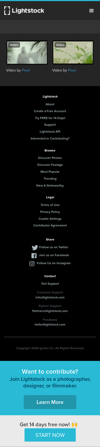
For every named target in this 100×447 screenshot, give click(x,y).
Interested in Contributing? (50, 138)
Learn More (50, 402)
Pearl (26, 70)
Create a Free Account (50, 111)
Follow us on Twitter (53, 247)
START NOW (50, 435)
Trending (50, 178)
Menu (91, 10)
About (50, 104)
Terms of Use (50, 205)
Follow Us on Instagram (54, 263)
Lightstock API (50, 131)
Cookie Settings (50, 218)
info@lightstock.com (50, 297)
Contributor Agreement (50, 225)
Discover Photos (50, 157)
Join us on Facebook (54, 255)
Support (50, 124)
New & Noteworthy (50, 185)
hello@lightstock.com (50, 324)
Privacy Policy (50, 211)
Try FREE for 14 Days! (50, 118)
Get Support (50, 283)
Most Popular (50, 171)
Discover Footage (50, 164)
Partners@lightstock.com (50, 311)
